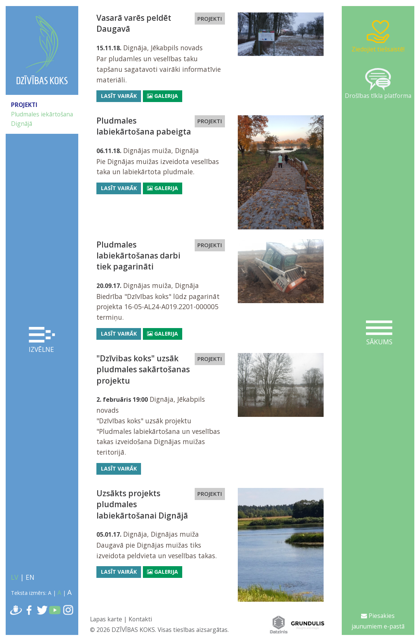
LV (14, 577)
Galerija (162, 95)
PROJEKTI (24, 105)
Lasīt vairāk (119, 95)
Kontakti (140, 619)
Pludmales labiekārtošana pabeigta (143, 126)
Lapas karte (106, 619)
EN (30, 577)
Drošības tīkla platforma (378, 84)
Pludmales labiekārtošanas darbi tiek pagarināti (138, 255)
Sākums (379, 333)
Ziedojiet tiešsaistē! (378, 36)
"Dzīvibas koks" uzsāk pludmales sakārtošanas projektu (143, 369)
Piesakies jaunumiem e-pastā (378, 621)
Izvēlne (42, 340)
